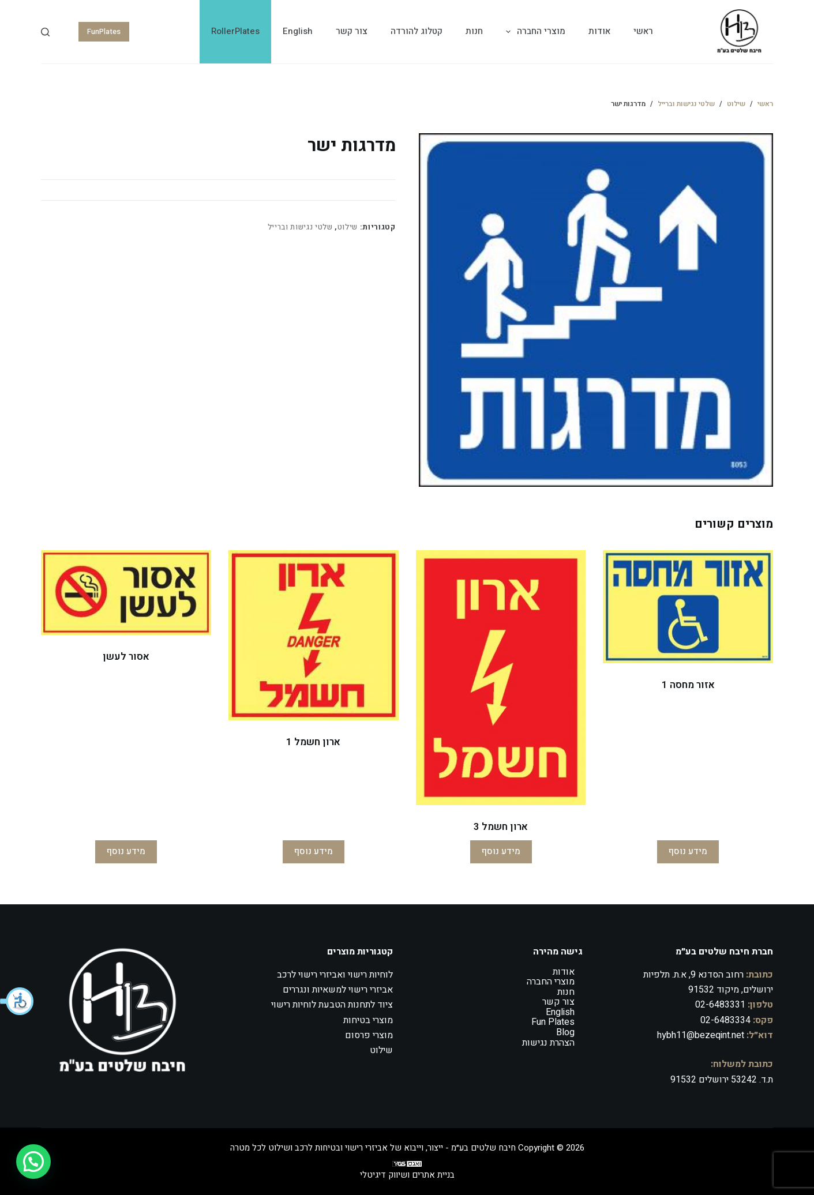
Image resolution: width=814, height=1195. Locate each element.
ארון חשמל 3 (501, 827)
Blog (565, 1032)
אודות (599, 31)
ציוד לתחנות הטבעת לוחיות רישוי (332, 1005)
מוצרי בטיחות (368, 1020)
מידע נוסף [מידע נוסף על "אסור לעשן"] (126, 851)
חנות (474, 31)
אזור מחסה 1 (688, 685)
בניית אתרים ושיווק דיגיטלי (407, 1174)
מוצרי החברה (533, 32)
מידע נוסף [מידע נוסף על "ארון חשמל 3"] (501, 851)
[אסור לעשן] (126, 592)
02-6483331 (720, 1005)
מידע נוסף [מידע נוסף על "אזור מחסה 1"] (688, 851)
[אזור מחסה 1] (688, 607)
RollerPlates (235, 31)
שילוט (347, 226)
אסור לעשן (126, 656)
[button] (17, 1001)
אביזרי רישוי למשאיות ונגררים (338, 990)
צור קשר (351, 31)
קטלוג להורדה (416, 31)
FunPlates (104, 31)
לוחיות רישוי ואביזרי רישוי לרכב (335, 975)
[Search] (45, 32)
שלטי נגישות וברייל (300, 226)
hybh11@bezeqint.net (700, 1035)
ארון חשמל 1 (313, 742)
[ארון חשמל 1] (313, 635)
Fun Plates (553, 1022)
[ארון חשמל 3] (501, 677)
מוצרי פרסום (369, 1035)
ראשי (643, 31)
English (298, 31)
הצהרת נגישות (548, 1043)
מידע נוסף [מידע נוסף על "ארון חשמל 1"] (313, 851)
